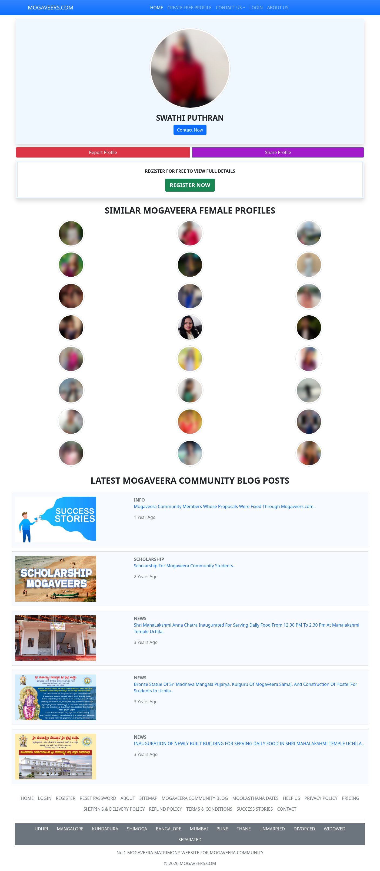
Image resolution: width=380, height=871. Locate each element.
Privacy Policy (320, 798)
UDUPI (41, 829)
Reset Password (98, 798)
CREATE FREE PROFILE (189, 8)
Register (65, 798)
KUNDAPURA (105, 829)
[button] (190, 185)
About (128, 798)
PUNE (222, 829)
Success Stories (255, 809)
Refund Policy (165, 809)
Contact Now (190, 130)
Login (45, 798)
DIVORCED (304, 829)
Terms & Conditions (209, 809)
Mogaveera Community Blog (195, 798)
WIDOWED (334, 829)
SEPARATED (189, 840)
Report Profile (103, 152)
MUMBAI (199, 829)
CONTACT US (229, 8)
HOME (156, 8)
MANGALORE (70, 829)
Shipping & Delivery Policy (114, 809)
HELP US (291, 798)
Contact (286, 809)
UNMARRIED (272, 829)
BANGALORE (168, 829)
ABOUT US (277, 8)
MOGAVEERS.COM (50, 7)
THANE (244, 829)
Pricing (350, 798)
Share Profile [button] (278, 152)
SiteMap (148, 798)
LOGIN (256, 8)
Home (27, 798)
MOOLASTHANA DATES (255, 798)
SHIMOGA (137, 829)
